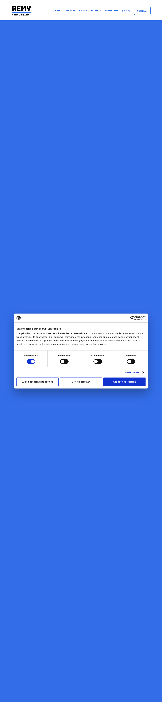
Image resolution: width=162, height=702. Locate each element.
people (83, 10)
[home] (21, 11)
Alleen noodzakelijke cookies (37, 381)
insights (96, 10)
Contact (142, 10)
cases (58, 10)
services (70, 10)
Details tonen (132, 372)
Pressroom (111, 10)
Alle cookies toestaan (124, 381)
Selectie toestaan (81, 381)
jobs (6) (126, 10)
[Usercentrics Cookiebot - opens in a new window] (133, 318)
